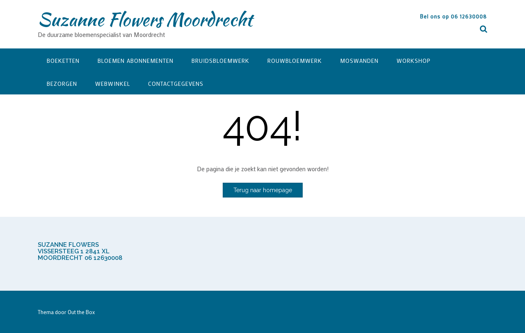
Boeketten (63, 60)
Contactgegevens (175, 83)
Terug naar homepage (262, 190)
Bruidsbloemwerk (220, 60)
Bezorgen (62, 83)
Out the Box (81, 311)
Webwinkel (112, 83)
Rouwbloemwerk (294, 60)
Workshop (414, 60)
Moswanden (359, 60)
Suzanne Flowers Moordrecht (145, 19)
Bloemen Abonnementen (135, 60)
